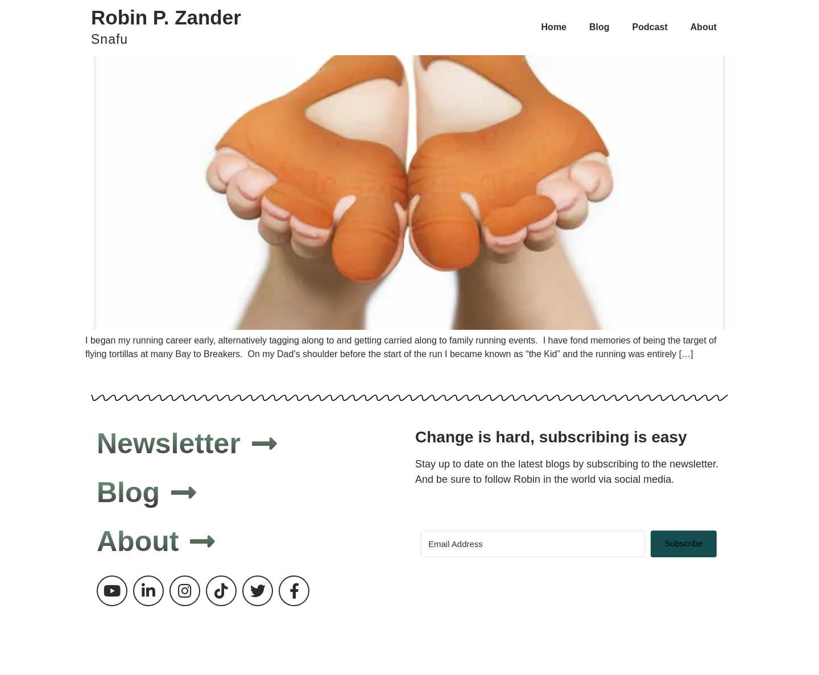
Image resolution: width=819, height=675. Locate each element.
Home (553, 27)
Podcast (650, 27)
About (703, 27)
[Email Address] (533, 544)
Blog (599, 27)
